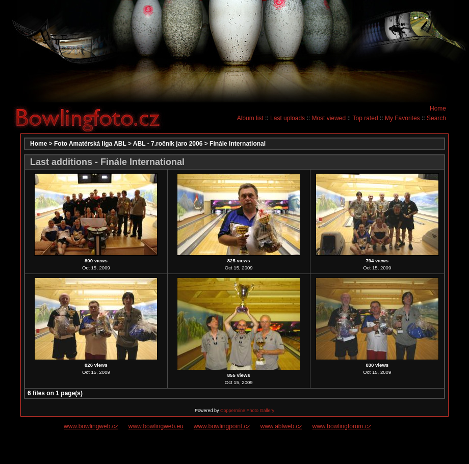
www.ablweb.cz (281, 426)
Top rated (365, 118)
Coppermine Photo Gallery (247, 410)
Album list (250, 118)
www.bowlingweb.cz (91, 426)
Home (438, 108)
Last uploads (287, 118)
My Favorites (402, 118)
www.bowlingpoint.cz (222, 426)
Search (436, 118)
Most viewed (328, 118)
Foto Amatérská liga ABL (90, 143)
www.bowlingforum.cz (341, 426)
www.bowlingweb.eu (156, 426)
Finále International (238, 143)
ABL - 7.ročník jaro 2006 (168, 143)
